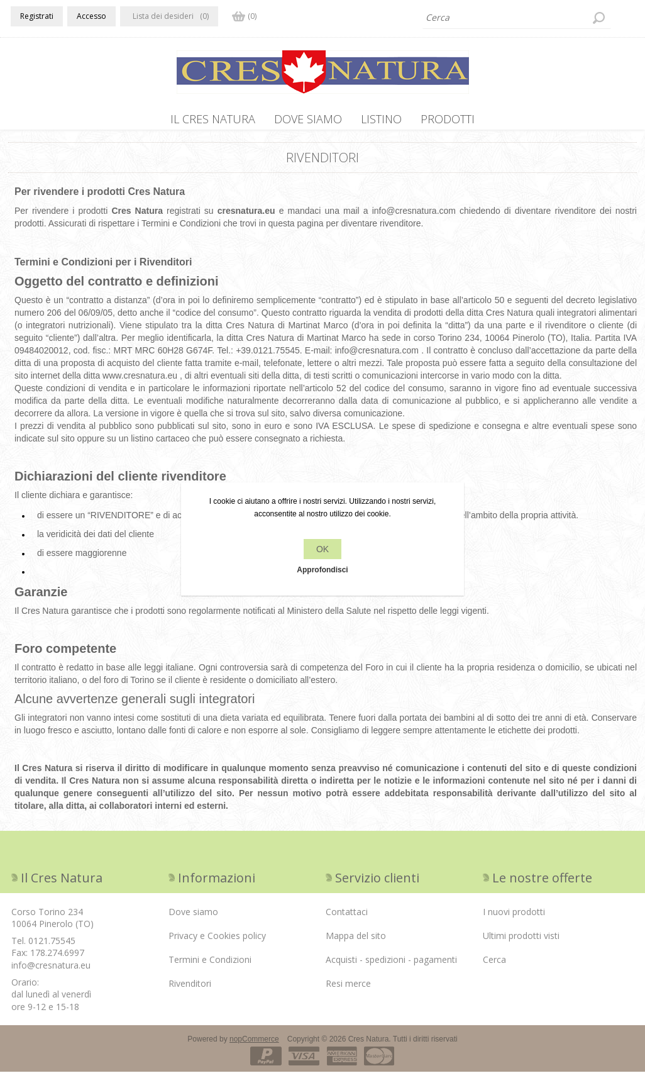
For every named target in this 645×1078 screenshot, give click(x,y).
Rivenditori (189, 990)
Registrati (36, 16)
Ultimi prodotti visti (521, 942)
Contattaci (347, 918)
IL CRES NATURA (212, 118)
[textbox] (516, 17)
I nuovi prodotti (514, 918)
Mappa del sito (356, 942)
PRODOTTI (448, 118)
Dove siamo (308, 118)
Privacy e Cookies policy (217, 942)
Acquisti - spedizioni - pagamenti (391, 966)
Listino (381, 118)
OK (322, 549)
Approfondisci (322, 569)
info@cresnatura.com (414, 217)
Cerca (494, 966)
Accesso (91, 16)
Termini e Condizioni (209, 966)
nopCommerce (254, 1045)
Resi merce (348, 990)
